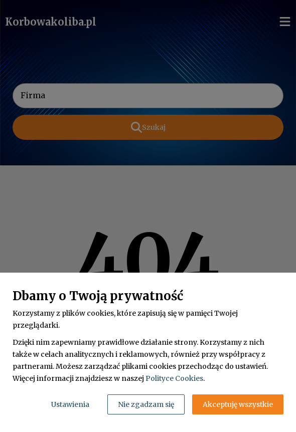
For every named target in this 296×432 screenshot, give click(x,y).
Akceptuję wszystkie (238, 404)
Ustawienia (70, 404)
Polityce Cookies (174, 378)
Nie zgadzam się (146, 404)
